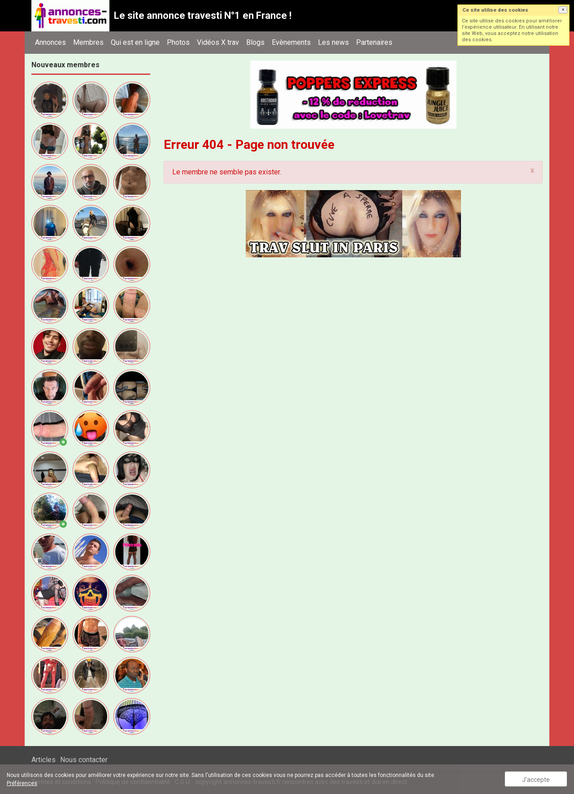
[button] (562, 9)
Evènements (291, 42)
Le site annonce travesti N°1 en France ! (202, 15)
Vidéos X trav (218, 42)
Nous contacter (84, 759)
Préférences (22, 783)
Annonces (50, 42)
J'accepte (536, 779)
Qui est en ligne (135, 42)
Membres (88, 42)
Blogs (255, 42)
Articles (43, 759)
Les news (333, 42)
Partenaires (374, 42)
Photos (178, 42)
